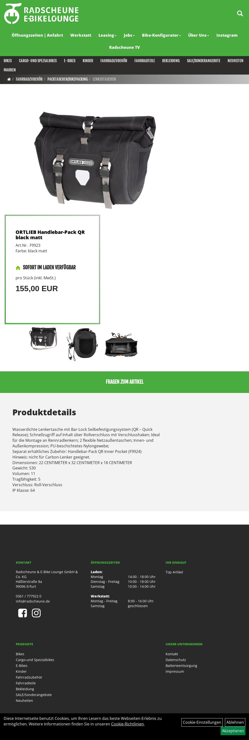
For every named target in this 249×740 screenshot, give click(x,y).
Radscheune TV (124, 47)
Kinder (88, 60)
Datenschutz (176, 659)
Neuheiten (235, 60)
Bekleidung (171, 60)
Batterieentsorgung (181, 665)
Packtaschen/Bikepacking (67, 79)
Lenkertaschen (104, 79)
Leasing (107, 35)
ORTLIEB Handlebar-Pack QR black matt (50, 235)
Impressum (175, 671)
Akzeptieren (233, 730)
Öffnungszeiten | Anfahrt (37, 35)
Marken (10, 70)
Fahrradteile (144, 60)
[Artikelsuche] (240, 14)
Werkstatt (80, 35)
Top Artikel (174, 572)
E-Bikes (69, 60)
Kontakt (172, 654)
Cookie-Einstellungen (202, 722)
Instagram (227, 35)
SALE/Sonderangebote (203, 60)
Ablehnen (235, 722)
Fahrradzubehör (113, 60)
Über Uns (198, 35)
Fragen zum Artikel (124, 382)
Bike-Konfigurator (161, 35)
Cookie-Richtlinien (127, 724)
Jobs (129, 35)
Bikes (8, 60)
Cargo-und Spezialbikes (38, 60)
